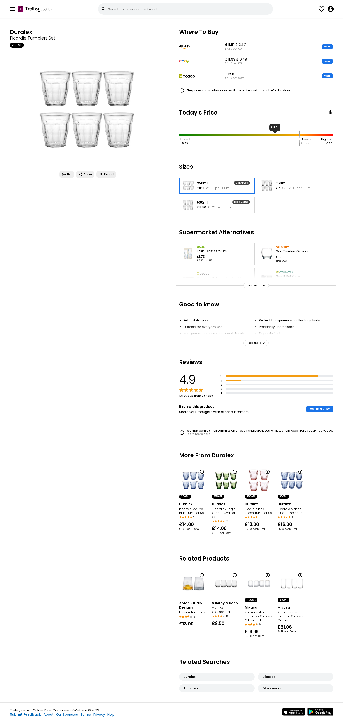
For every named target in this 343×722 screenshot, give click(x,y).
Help (111, 714)
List (67, 174)
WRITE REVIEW (320, 409)
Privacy (99, 714)
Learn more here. (199, 434)
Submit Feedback (25, 714)
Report (106, 174)
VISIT (327, 46)
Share (85, 174)
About (49, 714)
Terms (85, 714)
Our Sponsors (67, 714)
